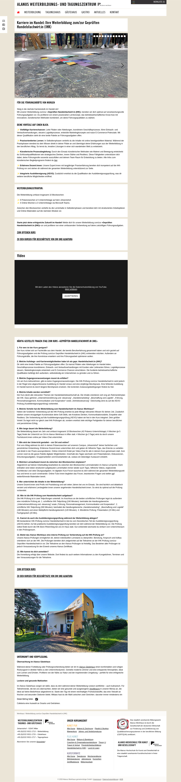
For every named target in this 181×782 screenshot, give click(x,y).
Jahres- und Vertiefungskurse (90, 731)
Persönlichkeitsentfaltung (91, 745)
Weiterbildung (32, 12)
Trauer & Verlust (73, 745)
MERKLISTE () (159, 2)
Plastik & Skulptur (102, 728)
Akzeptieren (71, 296)
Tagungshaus (52, 12)
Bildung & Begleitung (85, 739)
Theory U (102, 742)
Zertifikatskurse (73, 762)
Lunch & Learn (94, 748)
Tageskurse (81, 756)
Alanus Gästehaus (87, 667)
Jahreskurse (86, 759)
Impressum (97, 779)
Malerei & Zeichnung (85, 728)
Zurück (19, 65)
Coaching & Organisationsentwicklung (82, 742)
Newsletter (41, 742)
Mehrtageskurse (73, 759)
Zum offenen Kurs (26, 232)
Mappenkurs (72, 731)
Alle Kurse (71, 728)
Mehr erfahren (71, 289)
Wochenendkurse (94, 756)
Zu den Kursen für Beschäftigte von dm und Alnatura (44, 239)
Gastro (85, 12)
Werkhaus (20, 713)
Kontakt (114, 12)
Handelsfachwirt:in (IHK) (76, 748)
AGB (121, 779)
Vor (122, 65)
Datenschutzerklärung (110, 779)
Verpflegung (94, 689)
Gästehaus (71, 12)
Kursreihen (97, 759)
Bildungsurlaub (87, 762)
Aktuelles (99, 12)
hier (55, 160)
